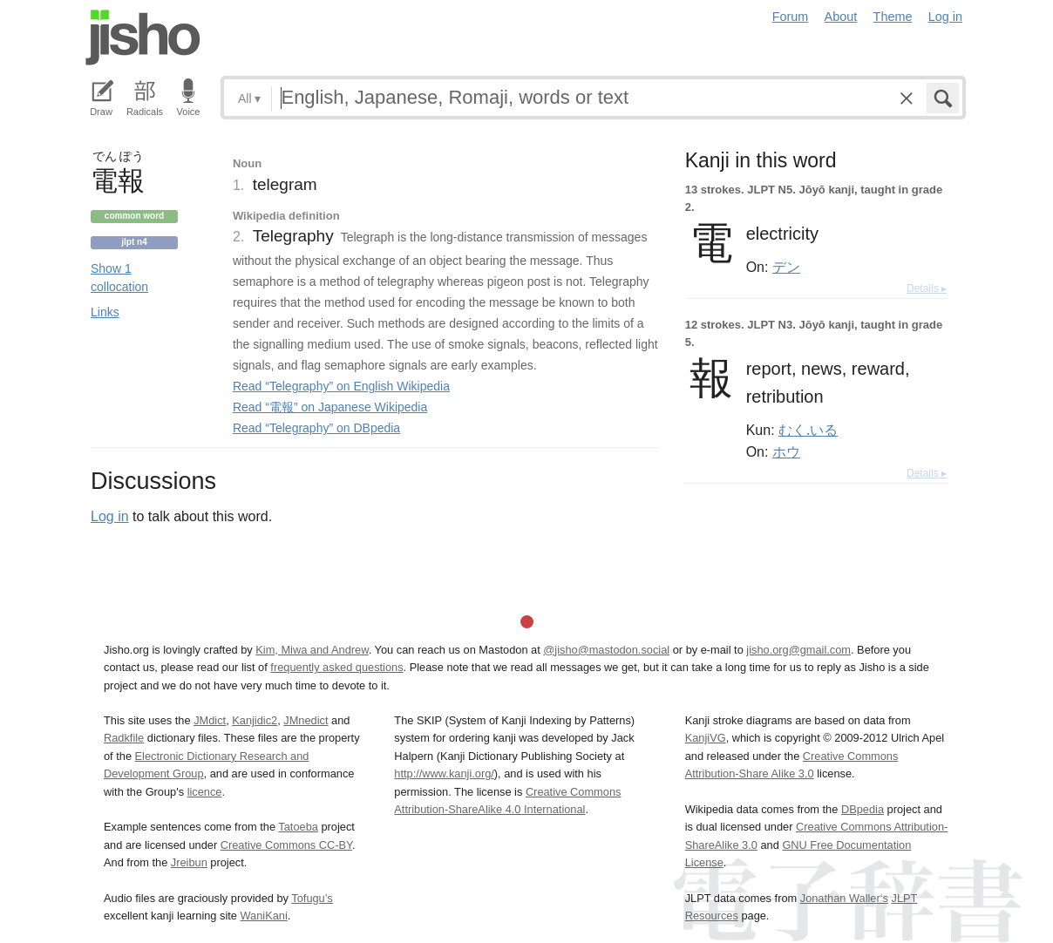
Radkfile (124, 737)
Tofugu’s (311, 898)
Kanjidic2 (254, 720)
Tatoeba (298, 826)
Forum (790, 17)
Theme (893, 17)
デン (786, 266)
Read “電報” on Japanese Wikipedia (330, 407)
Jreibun (189, 862)
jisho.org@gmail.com (798, 649)
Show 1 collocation (119, 277)
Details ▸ (927, 288)
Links (105, 312)
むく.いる (808, 429)
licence (204, 791)
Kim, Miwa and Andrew (311, 649)
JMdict (210, 720)
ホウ (786, 451)
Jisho (142, 37)
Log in (945, 17)
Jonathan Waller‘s (844, 898)
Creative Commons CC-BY (286, 844)
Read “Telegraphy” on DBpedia (316, 428)
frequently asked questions (336, 667)
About (841, 17)
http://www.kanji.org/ (444, 773)
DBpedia (862, 809)
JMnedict (305, 720)
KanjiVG (705, 737)
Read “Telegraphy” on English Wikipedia (341, 386)
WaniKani (264, 915)
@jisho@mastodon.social (606, 649)
